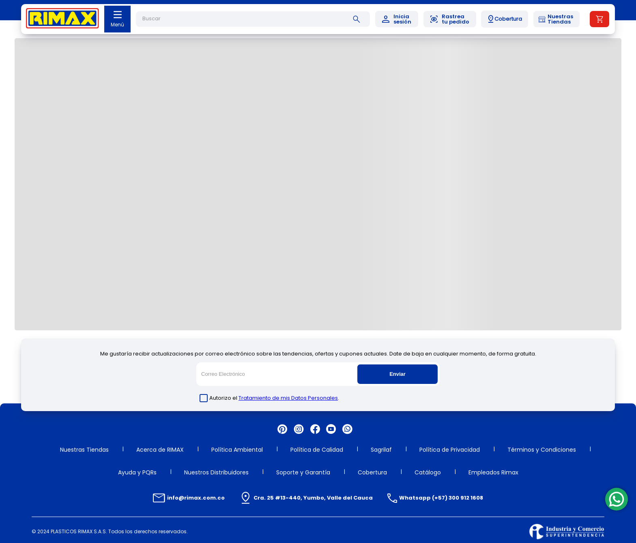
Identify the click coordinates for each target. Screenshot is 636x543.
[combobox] (253, 19)
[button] (504, 19)
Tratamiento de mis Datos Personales (288, 398)
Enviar (397, 374)
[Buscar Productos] (358, 19)
